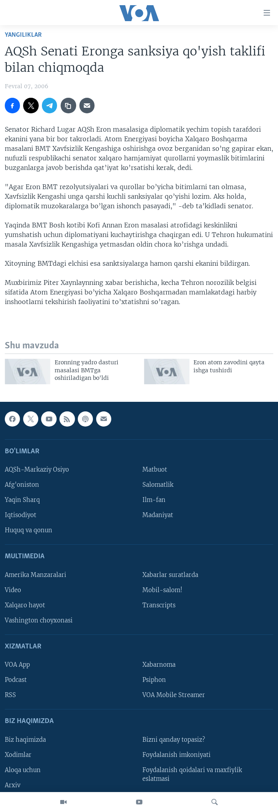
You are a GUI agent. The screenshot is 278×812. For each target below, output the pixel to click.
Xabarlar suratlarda (170, 575)
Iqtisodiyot (20, 515)
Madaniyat (157, 515)
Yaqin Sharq (22, 500)
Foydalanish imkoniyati (176, 755)
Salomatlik (158, 484)
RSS (10, 695)
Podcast (16, 680)
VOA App (17, 664)
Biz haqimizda (25, 739)
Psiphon (154, 680)
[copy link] (68, 105)
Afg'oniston (22, 484)
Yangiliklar (23, 35)
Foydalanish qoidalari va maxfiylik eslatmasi (192, 774)
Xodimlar (18, 755)
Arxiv (12, 785)
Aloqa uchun (23, 770)
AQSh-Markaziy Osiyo (37, 469)
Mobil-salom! (162, 590)
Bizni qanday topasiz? (173, 739)
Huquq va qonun (28, 530)
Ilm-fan (154, 500)
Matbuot (154, 469)
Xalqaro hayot (25, 605)
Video (13, 590)
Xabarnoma (158, 664)
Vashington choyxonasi (39, 620)
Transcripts (158, 605)
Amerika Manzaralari (35, 575)
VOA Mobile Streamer (173, 695)
